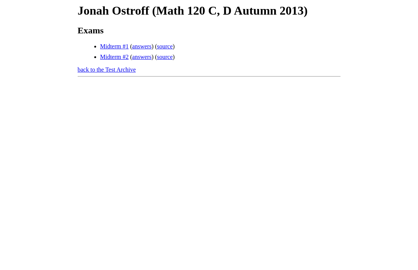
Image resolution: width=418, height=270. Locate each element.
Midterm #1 (114, 46)
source (165, 46)
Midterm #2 (114, 57)
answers (142, 46)
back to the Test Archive (107, 69)
